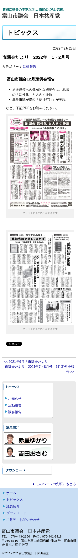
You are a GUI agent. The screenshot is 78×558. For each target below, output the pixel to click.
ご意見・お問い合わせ (23, 519)
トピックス (14, 499)
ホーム (11, 493)
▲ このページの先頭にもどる (54, 484)
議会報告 (14, 412)
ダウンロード (16, 513)
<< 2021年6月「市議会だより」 (27, 361)
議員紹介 (13, 506)
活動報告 (29, 66)
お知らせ (14, 398)
